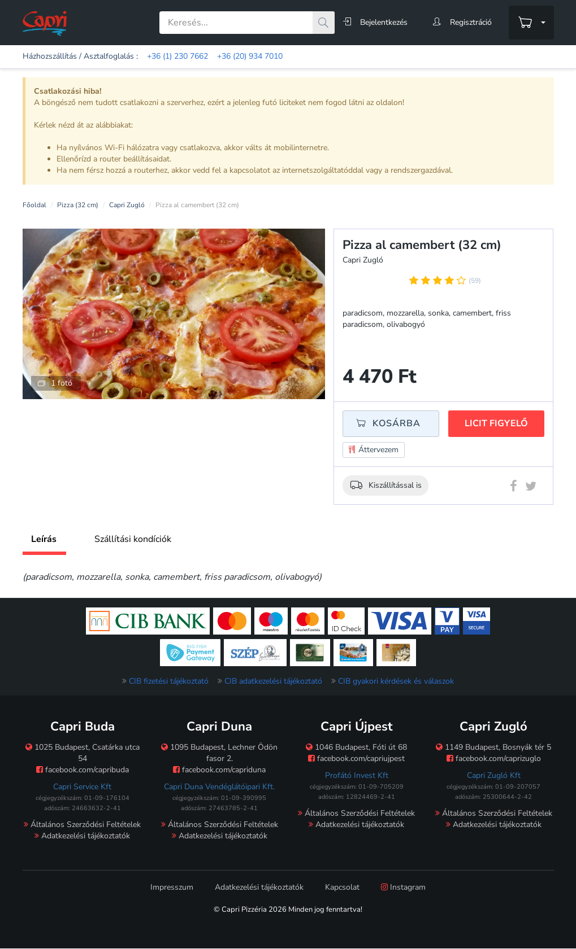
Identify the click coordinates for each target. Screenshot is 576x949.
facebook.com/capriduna (219, 769)
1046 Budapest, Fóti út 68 (356, 747)
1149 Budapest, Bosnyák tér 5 (493, 747)
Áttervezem (374, 450)
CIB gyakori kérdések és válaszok (396, 681)
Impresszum (171, 887)
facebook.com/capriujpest (356, 758)
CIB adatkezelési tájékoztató (273, 681)
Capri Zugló (127, 204)
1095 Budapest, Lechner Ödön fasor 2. (219, 753)
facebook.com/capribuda (82, 769)
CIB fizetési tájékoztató (169, 681)
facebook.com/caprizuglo (494, 758)
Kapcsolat (342, 887)
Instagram (403, 887)
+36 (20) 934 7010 (250, 56)
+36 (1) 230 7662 (177, 56)
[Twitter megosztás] (530, 488)
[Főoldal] (45, 23)
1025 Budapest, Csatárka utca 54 (82, 753)
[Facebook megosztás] (513, 488)
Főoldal (34, 204)
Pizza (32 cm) (77, 204)
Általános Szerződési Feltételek (82, 824)
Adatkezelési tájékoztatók (82, 835)
